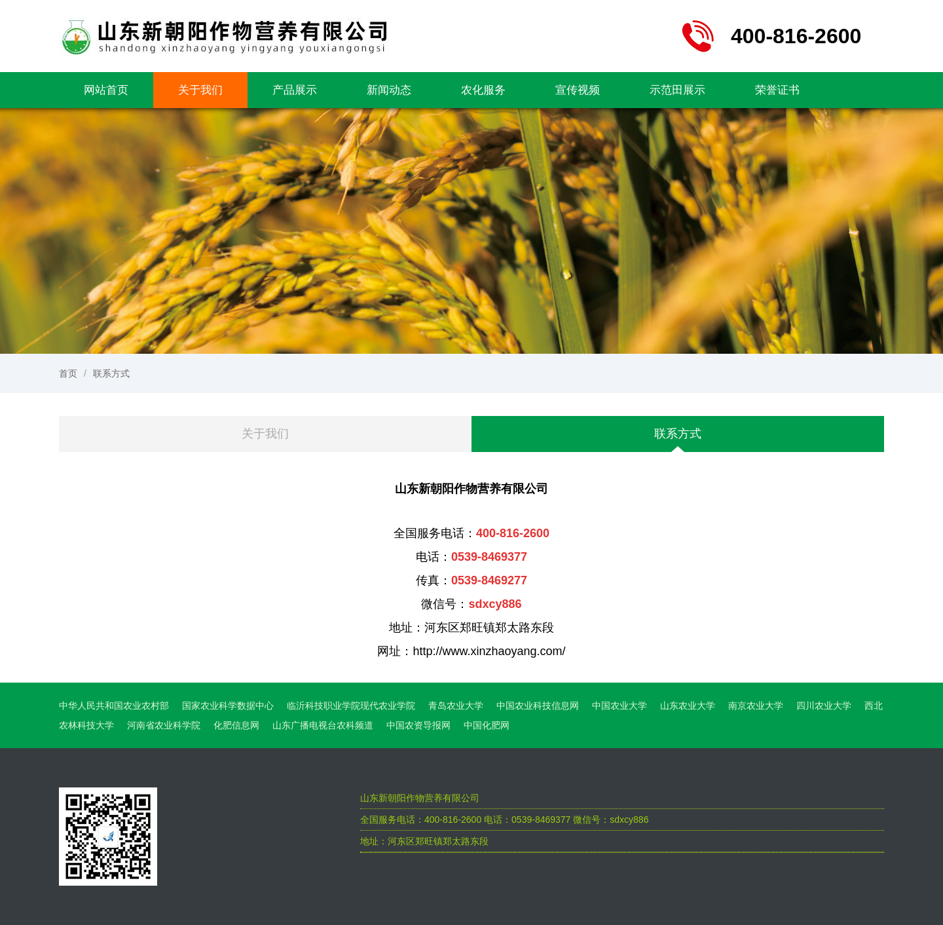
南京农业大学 (755, 705)
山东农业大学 (687, 705)
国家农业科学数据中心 (228, 705)
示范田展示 (677, 90)
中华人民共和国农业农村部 (114, 705)
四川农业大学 (823, 705)
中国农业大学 (619, 705)
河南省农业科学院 (163, 725)
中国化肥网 (486, 725)
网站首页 (106, 90)
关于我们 (200, 90)
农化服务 (483, 90)
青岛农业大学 (455, 705)
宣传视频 (577, 90)
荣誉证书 (777, 90)
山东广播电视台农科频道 (322, 725)
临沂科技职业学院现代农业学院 (351, 705)
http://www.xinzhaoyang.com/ (489, 651)
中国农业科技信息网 (537, 705)
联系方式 (111, 373)
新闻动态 (389, 90)
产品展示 (294, 90)
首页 (68, 373)
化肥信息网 (236, 725)
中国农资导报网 (418, 725)
